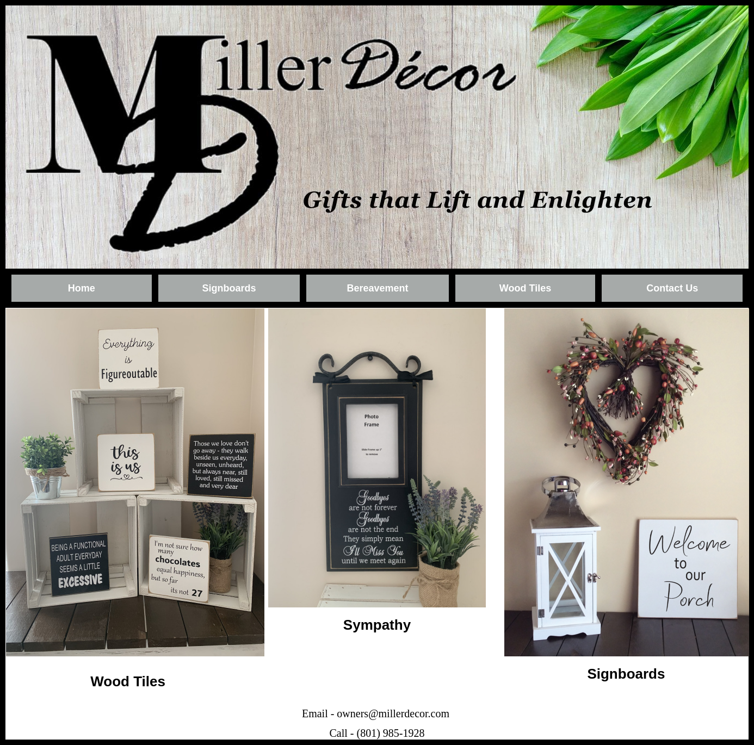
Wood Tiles (525, 288)
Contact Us (672, 288)
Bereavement (377, 288)
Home (81, 288)
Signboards (229, 288)
